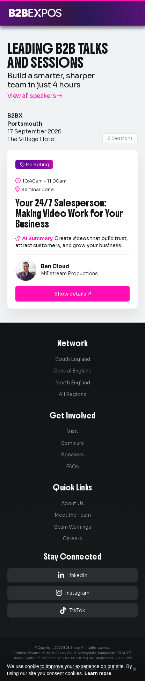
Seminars (72, 443)
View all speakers (34, 96)
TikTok (72, 610)
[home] (33, 13)
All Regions (72, 394)
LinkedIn (72, 575)
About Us (72, 503)
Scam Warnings (72, 527)
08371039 (78, 658)
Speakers (72, 454)
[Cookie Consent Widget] (72, 670)
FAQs (72, 466)
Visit (72, 431)
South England (72, 359)
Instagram (72, 592)
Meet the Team (73, 515)
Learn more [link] (98, 673)
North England (72, 382)
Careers (72, 538)
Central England (72, 371)
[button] (134, 669)
